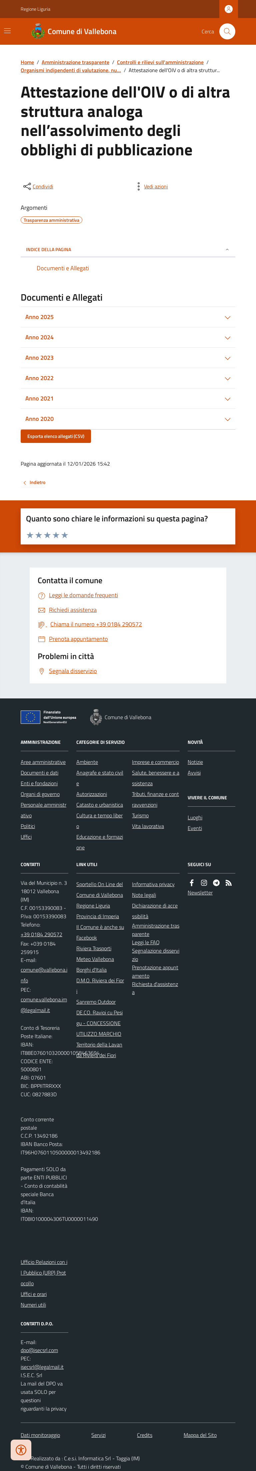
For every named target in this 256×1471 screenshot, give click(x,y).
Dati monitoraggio (40, 1435)
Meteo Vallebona (95, 959)
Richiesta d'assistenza (155, 988)
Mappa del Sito (200, 1435)
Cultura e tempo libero (99, 820)
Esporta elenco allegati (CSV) (55, 436)
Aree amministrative (43, 762)
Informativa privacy (153, 884)
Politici (28, 826)
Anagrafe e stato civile (99, 778)
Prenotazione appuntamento (155, 971)
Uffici (26, 837)
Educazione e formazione (99, 842)
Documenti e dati (39, 773)
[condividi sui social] (38, 186)
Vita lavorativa (148, 826)
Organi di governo (40, 794)
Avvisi (194, 773)
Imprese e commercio (155, 762)
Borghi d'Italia (91, 970)
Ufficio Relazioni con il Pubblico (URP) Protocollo (44, 1272)
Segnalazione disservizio (155, 955)
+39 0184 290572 (41, 934)
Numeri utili (33, 1305)
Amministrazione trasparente (75, 62)
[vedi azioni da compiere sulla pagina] (150, 186)
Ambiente (87, 762)
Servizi (98, 1435)
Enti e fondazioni (39, 783)
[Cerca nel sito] (224, 31)
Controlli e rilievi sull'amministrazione (160, 62)
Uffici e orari (34, 1294)
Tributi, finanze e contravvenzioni (155, 799)
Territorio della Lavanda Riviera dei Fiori (99, 1049)
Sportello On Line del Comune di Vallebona (99, 889)
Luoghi (195, 817)
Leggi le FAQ (146, 942)
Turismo (140, 815)
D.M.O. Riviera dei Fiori (100, 985)
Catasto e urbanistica (99, 805)
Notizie (195, 762)
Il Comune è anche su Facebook (100, 932)
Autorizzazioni (91, 794)
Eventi (195, 828)
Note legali (144, 895)
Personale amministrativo (43, 810)
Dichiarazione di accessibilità (155, 911)
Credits (144, 1435)
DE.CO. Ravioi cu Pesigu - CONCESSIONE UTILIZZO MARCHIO (99, 1023)
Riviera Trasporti (93, 948)
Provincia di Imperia (97, 916)
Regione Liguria (35, 8)
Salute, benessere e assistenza (155, 778)
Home (27, 62)
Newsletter (200, 892)
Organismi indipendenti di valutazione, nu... (71, 70)
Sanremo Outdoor (96, 1002)
